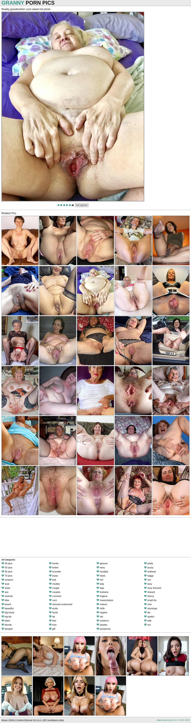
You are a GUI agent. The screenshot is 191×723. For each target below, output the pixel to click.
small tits (150, 600)
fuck (53, 625)
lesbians (102, 592)
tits (147, 612)
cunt (53, 600)
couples (54, 592)
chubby (54, 584)
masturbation (105, 600)
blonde (6, 625)
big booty (7, 612)
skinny (149, 596)
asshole (7, 596)
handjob (102, 571)
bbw (5, 600)
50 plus (6, 567)
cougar (54, 588)
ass (4, 592)
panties (102, 625)
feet (52, 620)
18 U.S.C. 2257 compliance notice (48, 720)
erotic (53, 608)
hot (100, 580)
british (53, 567)
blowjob (7, 629)
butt (52, 580)
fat (52, 616)
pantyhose (104, 629)
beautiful (7, 608)
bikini (5, 620)
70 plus (6, 575)
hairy (101, 567)
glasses (102, 563)
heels (101, 575)
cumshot (55, 596)
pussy (148, 567)
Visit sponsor (81, 205)
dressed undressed (60, 604)
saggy (149, 575)
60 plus (6, 571)
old (100, 616)
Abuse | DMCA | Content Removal (16, 720)
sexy (148, 584)
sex (147, 580)
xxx (147, 625)
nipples (102, 612)
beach (6, 604)
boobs (54, 563)
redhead (150, 571)
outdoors (103, 620)
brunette (55, 571)
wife (148, 620)
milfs (101, 608)
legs (100, 588)
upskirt (149, 616)
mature (102, 604)
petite (148, 563)
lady (100, 584)
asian (5, 588)
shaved (149, 592)
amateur (7, 580)
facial (53, 612)
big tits (6, 616)
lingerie (102, 596)
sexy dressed (152, 588)
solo (148, 604)
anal (5, 584)
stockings (150, 608)
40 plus (6, 563)
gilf (52, 629)
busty (53, 575)
